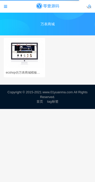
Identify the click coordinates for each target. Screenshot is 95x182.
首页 (39, 101)
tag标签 (53, 101)
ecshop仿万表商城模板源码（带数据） (24, 72)
